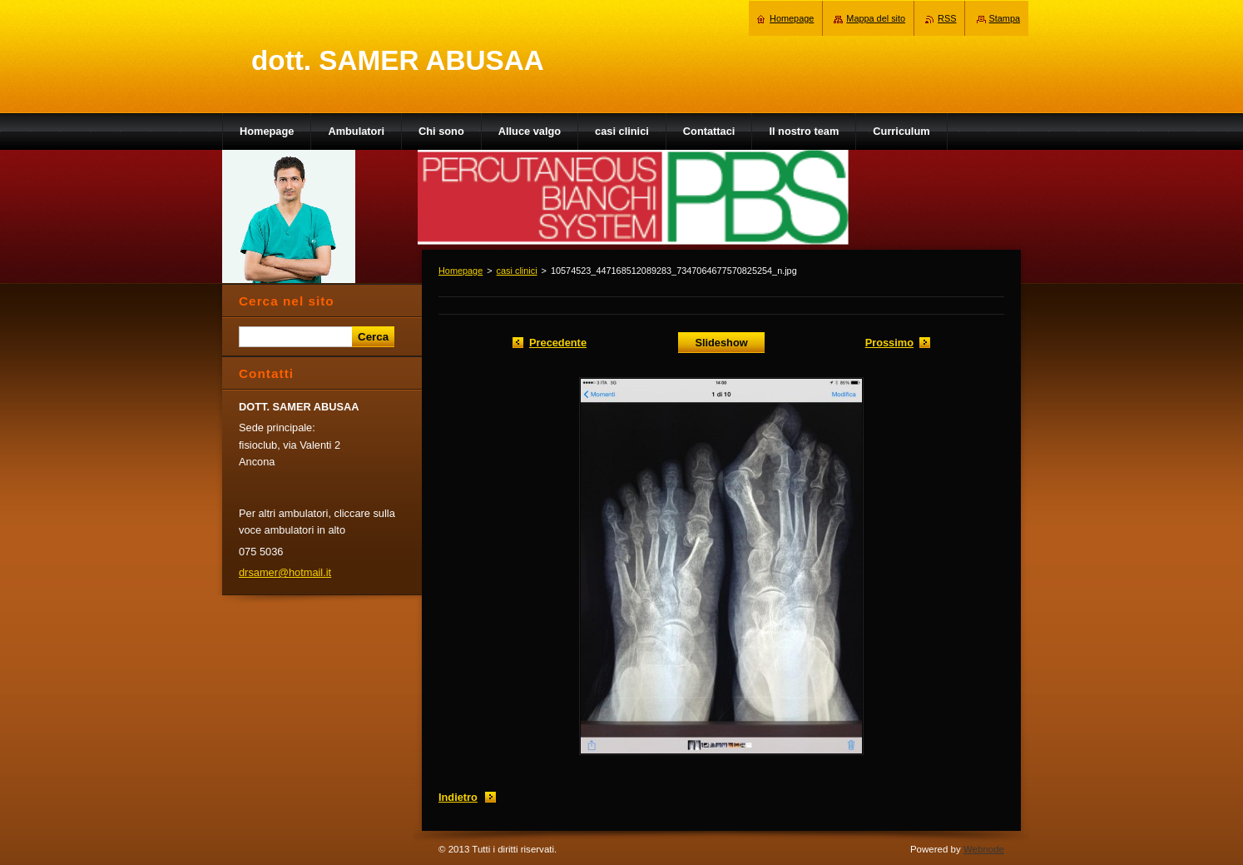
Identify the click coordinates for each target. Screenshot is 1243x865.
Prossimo (889, 342)
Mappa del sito (875, 18)
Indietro (458, 797)
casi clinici (517, 271)
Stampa (1004, 18)
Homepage (460, 271)
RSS (947, 18)
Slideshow (721, 342)
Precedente (558, 342)
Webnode (983, 849)
